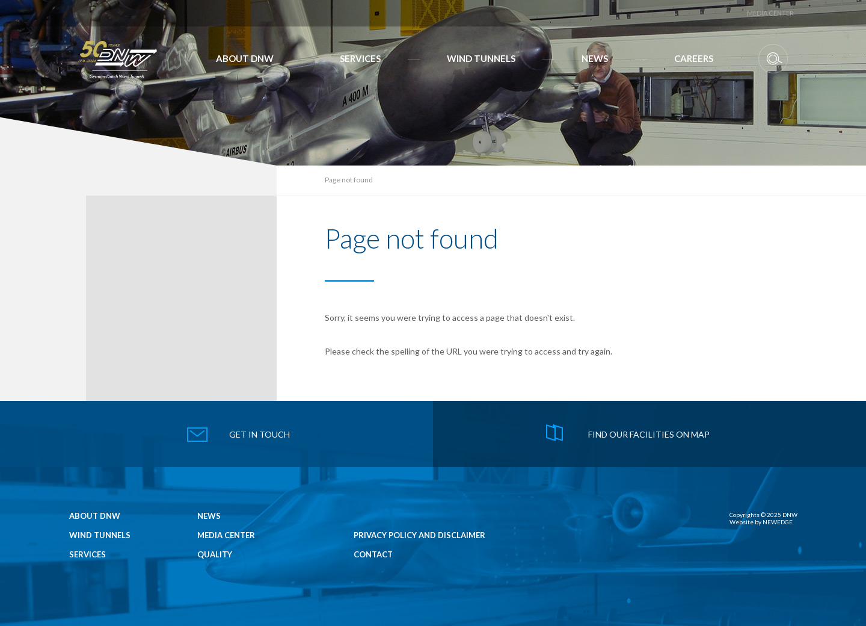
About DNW (245, 58)
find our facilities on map (649, 434)
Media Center (770, 13)
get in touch (259, 434)
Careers (693, 58)
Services (360, 58)
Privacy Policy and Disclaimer (419, 535)
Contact (373, 554)
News (595, 58)
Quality (214, 554)
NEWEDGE (778, 521)
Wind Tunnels (481, 58)
